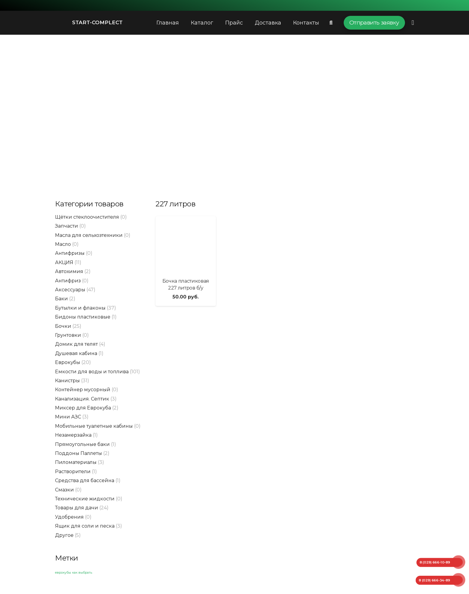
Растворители (73, 471)
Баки (61, 298)
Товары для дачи (76, 508)
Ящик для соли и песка (85, 526)
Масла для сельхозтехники (89, 235)
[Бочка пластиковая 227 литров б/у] (186, 244)
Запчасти (66, 226)
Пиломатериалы (76, 462)
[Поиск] (331, 23)
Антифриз (68, 281)
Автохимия (69, 271)
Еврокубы (67, 362)
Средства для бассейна (84, 480)
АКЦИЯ (64, 262)
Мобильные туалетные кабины (94, 426)
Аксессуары (70, 290)
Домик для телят (76, 344)
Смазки (64, 490)
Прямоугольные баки (82, 444)
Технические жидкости (85, 499)
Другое (64, 535)
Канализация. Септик (82, 399)
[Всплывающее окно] (413, 23)
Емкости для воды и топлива (92, 371)
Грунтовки (68, 335)
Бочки (63, 326)
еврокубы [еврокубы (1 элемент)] (63, 573)
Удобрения (69, 517)
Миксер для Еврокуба (83, 408)
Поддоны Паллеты (78, 453)
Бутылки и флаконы (80, 308)
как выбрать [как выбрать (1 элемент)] (82, 573)
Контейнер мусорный (82, 389)
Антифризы (70, 253)
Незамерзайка (73, 435)
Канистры (67, 380)
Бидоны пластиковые (82, 317)
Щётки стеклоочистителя (87, 217)
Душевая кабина (76, 353)
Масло (63, 244)
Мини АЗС (68, 417)
